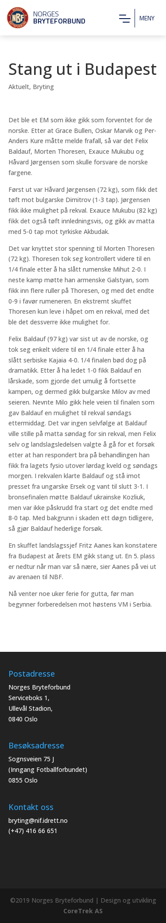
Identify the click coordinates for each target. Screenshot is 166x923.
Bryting (43, 86)
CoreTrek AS (83, 911)
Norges (42, 17)
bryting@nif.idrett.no (38, 820)
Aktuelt (18, 86)
